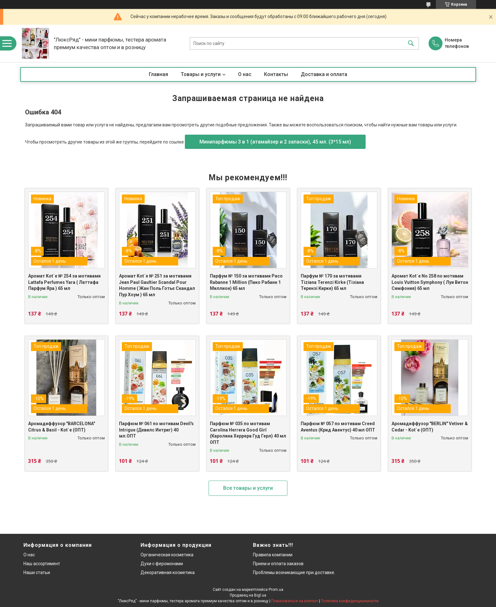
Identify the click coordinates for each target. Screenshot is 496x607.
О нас (244, 74)
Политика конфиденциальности (350, 601)
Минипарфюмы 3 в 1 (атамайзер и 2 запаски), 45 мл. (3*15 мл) (275, 142)
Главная (158, 74)
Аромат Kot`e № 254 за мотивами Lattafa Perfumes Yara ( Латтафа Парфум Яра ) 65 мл (64, 282)
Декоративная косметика (168, 572)
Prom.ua (276, 589)
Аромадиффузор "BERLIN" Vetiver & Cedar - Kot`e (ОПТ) (430, 426)
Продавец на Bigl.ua (248, 595)
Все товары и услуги (248, 488)
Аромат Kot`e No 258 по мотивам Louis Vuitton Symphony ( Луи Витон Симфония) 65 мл (430, 282)
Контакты (276, 74)
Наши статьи (36, 572)
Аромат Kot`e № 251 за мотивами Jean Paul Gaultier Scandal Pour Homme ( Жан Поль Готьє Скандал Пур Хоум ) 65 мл (157, 285)
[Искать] (410, 43)
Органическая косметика (167, 554)
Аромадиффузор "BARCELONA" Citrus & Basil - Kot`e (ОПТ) (61, 426)
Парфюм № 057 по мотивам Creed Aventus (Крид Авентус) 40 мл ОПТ (338, 426)
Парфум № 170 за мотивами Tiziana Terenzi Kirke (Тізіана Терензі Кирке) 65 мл (332, 282)
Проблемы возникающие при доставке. (294, 572)
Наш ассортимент (41, 563)
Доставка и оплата (324, 74)
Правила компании (272, 554)
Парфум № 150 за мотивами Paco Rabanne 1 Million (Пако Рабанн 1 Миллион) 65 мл (246, 282)
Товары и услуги (201, 74)
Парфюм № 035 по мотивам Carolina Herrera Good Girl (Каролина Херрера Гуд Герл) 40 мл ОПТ (248, 433)
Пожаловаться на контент (294, 601)
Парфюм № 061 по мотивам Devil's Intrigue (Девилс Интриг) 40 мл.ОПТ (156, 429)
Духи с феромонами (162, 563)
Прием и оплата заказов (278, 563)
